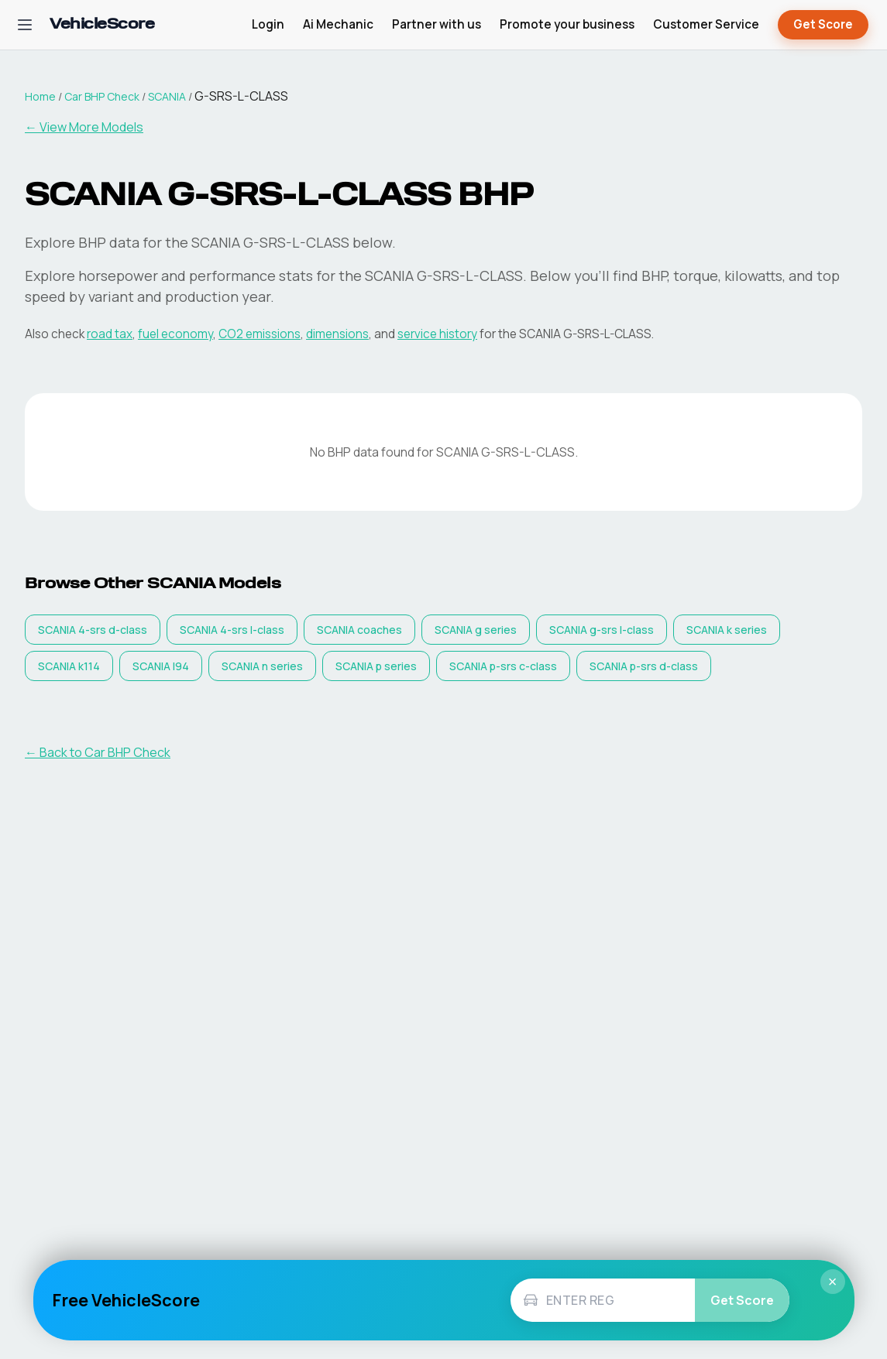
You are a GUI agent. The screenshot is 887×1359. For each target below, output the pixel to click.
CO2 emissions (259, 334)
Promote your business (567, 24)
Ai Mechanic (338, 24)
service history (437, 334)
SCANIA (167, 96)
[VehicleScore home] (102, 25)
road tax (109, 334)
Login (268, 24)
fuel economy (175, 334)
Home (40, 96)
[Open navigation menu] (24, 24)
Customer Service (706, 24)
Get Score (823, 25)
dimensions (337, 334)
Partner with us (436, 24)
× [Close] (832, 1281)
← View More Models (84, 126)
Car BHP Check (101, 96)
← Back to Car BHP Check (97, 752)
